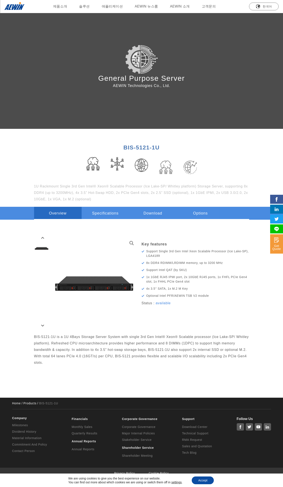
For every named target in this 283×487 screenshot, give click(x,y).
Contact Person (23, 451)
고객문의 (209, 6)
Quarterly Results (84, 433)
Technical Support (195, 433)
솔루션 (84, 6)
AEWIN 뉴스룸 (146, 6)
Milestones (20, 425)
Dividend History (24, 431)
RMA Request (192, 439)
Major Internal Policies (138, 433)
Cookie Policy (159, 473)
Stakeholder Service (137, 439)
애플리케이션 (112, 6)
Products (29, 403)
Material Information (27, 438)
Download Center (195, 427)
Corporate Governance (138, 427)
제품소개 (60, 6)
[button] (43, 238)
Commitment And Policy (29, 444)
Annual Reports (83, 449)
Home (16, 403)
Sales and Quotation (197, 446)
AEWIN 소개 (180, 6)
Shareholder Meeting (137, 455)
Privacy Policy (124, 473)
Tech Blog (189, 452)
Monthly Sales (82, 427)
